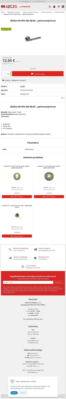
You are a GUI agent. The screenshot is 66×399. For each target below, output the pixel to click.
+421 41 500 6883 (33, 334)
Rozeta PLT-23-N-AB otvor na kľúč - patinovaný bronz (49, 167)
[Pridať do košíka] (38, 73)
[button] (50, 7)
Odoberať (58, 282)
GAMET (22, 86)
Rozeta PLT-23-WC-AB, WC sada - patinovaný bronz (17, 206)
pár (8, 74)
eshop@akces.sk (26, 1)
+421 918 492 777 (40, 1)
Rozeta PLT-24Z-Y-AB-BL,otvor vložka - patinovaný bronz (17, 167)
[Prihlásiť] (54, 7)
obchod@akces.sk (33, 340)
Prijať (14, 393)
